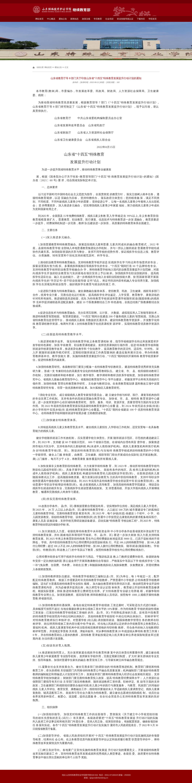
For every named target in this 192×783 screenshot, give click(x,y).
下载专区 (141, 19)
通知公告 (63, 19)
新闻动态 (74, 19)
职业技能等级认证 (125, 19)
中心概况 (51, 19)
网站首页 (39, 19)
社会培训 (109, 19)
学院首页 (153, 19)
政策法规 (86, 19)
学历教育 (98, 19)
